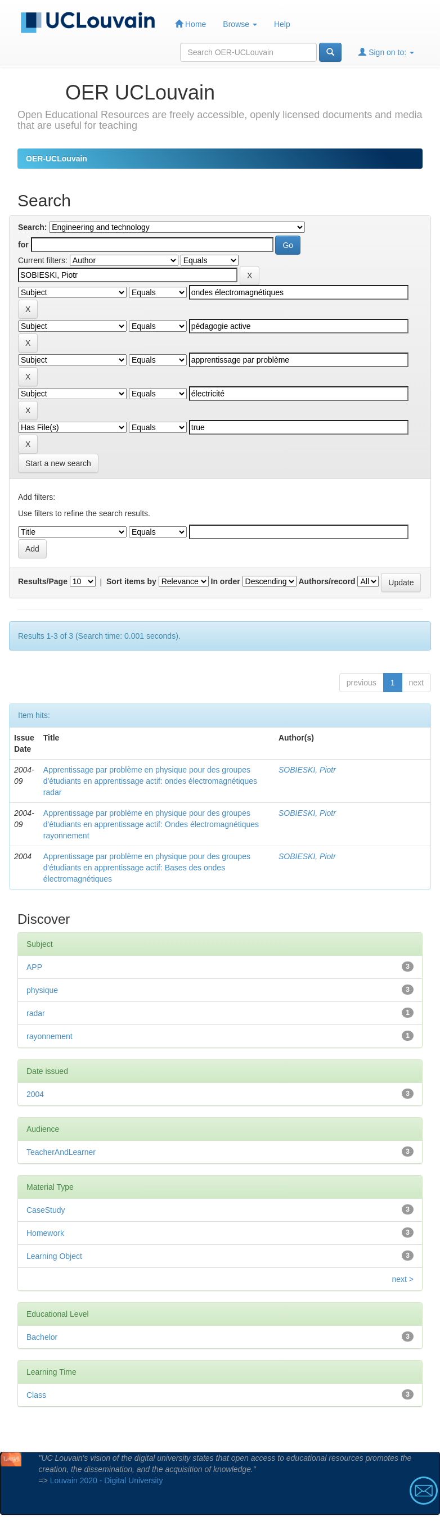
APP (34, 967)
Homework (45, 1233)
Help (282, 24)
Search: (32, 227)
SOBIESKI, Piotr (307, 769)
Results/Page (43, 581)
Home (190, 24)
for (23, 244)
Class (36, 1394)
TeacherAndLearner (61, 1152)
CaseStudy (45, 1210)
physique (42, 990)
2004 (35, 1094)
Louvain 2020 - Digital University (106, 1480)
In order (225, 581)
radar (35, 1013)
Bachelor (41, 1337)
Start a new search (58, 463)
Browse (240, 24)
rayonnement (49, 1036)
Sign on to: (386, 52)
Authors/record (326, 581)
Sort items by (131, 581)
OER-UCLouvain (56, 158)
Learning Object (54, 1256)
